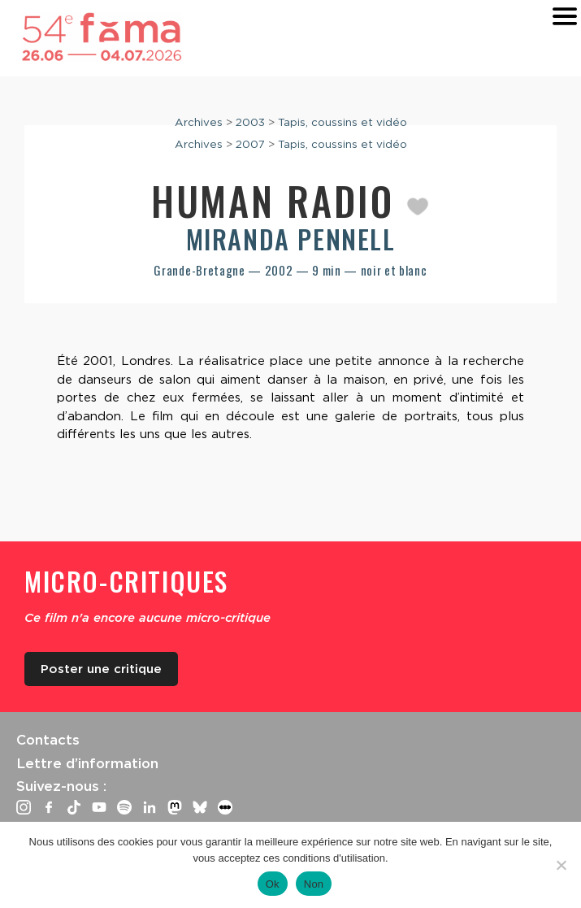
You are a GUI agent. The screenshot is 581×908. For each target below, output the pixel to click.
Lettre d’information (87, 763)
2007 (250, 143)
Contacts (48, 740)
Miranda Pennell (291, 238)
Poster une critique (101, 669)
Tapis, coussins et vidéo (342, 121)
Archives (199, 121)
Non (314, 884)
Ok (273, 884)
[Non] (561, 865)
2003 (250, 121)
